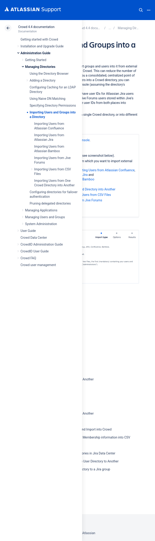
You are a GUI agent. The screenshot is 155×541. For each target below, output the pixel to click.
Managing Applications (41, 210)
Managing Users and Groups (45, 217)
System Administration (41, 224)
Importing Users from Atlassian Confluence (104, 170)
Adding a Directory (42, 80)
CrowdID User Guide (35, 251)
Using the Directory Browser (49, 73)
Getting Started (35, 60)
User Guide (28, 231)
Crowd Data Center (34, 237)
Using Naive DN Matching (47, 98)
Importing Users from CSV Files (89, 195)
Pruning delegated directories (50, 203)
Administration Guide (35, 53)
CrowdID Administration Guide (42, 244)
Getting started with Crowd (39, 39)
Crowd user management (38, 265)
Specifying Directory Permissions (53, 105)
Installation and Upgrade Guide (42, 46)
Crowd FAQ (28, 258)
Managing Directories (40, 67)
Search (141, 10)
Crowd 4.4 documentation (36, 27)
